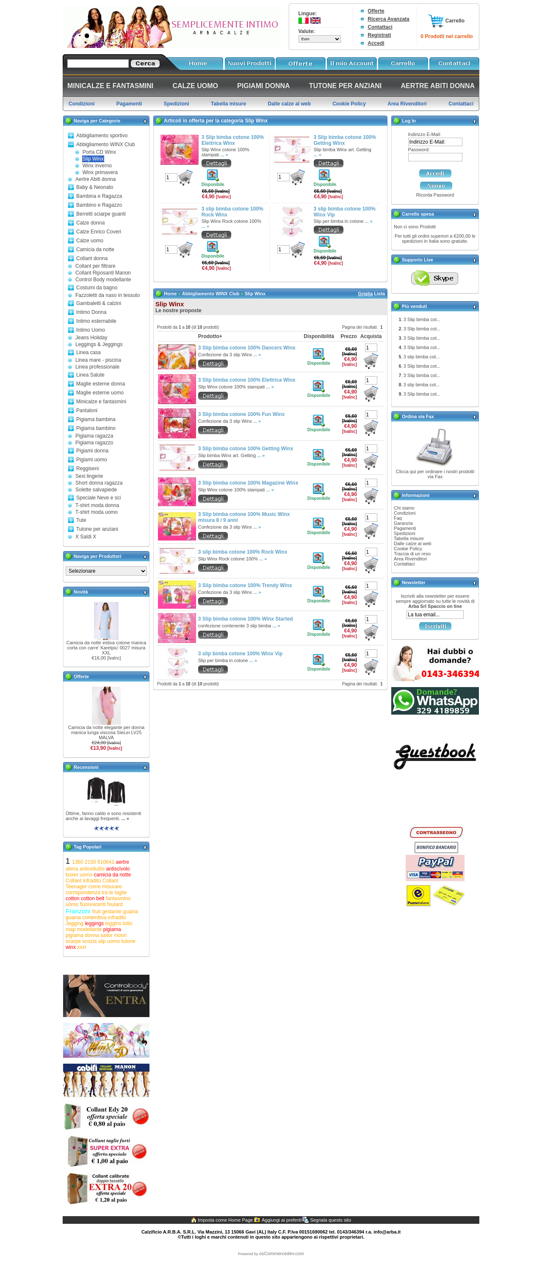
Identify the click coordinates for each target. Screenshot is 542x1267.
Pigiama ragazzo (94, 443)
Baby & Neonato (94, 187)
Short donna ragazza (98, 483)
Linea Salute (90, 375)
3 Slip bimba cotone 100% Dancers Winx (247, 348)
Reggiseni (87, 468)
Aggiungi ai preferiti (281, 1220)
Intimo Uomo (90, 330)
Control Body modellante (103, 280)
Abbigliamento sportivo (101, 136)
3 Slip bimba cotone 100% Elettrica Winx (233, 140)
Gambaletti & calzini (98, 303)
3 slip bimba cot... (422, 356)
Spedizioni (404, 533)
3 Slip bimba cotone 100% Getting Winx (345, 140)
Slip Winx (93, 159)
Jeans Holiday (91, 338)
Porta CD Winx (99, 152)
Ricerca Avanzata (388, 19)
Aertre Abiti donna (95, 179)
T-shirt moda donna (97, 505)
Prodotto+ (210, 336)
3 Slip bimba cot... (422, 319)
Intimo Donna (91, 312)
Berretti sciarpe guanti (101, 214)
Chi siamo (404, 507)
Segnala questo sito (330, 1220)
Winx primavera (100, 172)
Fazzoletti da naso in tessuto (107, 295)
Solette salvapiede (96, 490)
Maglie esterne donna (100, 384)
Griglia (365, 293)
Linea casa (88, 352)
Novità (81, 591)
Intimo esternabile (96, 321)
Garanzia (403, 523)
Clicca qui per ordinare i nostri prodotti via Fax (435, 474)
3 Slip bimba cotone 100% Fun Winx (241, 414)
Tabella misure (409, 538)
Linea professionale (97, 367)
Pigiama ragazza (94, 436)
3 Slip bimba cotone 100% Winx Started (245, 619)
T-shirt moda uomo (96, 512)
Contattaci (380, 27)
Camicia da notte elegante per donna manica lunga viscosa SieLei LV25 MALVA (106, 732)
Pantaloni (86, 410)
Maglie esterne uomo (100, 393)
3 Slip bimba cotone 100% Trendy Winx (245, 585)
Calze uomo (89, 241)
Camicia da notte (95, 249)
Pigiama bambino (96, 428)
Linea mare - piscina (98, 360)
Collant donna (92, 258)
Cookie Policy (408, 548)
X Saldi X (85, 537)
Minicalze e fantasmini (101, 402)
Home (170, 293)
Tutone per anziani (97, 529)
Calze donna (90, 223)
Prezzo (348, 336)
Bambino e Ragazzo (99, 205)
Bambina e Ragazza (99, 196)
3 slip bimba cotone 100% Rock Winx (243, 552)
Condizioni (404, 513)
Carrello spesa (418, 213)
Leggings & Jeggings (98, 344)
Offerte (376, 11)
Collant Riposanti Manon (103, 273)
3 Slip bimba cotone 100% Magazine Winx (248, 483)
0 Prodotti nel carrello (446, 36)
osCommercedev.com (281, 1253)
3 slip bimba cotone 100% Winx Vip (240, 654)
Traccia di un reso (412, 553)
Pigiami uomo (91, 460)
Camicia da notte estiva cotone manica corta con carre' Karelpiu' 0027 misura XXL (106, 647)
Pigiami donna (92, 451)
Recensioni (86, 767)
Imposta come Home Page (225, 1220)
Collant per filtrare (95, 266)
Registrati (379, 35)
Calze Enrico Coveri (98, 232)
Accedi (376, 43)
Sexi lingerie (89, 476)
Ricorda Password (435, 194)
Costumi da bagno (96, 288)
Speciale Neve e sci (98, 498)
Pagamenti (405, 528)
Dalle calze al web (412, 543)
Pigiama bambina (96, 419)
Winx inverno (97, 166)
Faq (398, 518)
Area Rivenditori (410, 558)
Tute (81, 520)
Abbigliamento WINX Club (105, 144)
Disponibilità (319, 336)
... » (125, 818)
